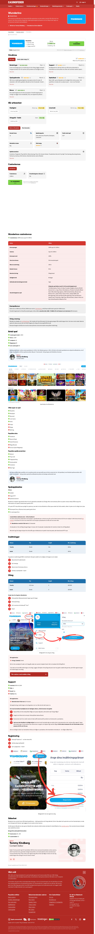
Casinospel (69, 6)
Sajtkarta (51, 904)
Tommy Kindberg (20, 843)
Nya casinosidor (12, 902)
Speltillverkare (11, 904)
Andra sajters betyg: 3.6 (23, 59)
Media (77, 6)
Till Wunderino (15, 182)
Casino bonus (19, 6)
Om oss (51, 897)
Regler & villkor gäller (68, 50)
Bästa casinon (12, 897)
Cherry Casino (32, 904)
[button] (84, 872)
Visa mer (12, 72)
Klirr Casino (31, 909)
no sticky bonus (25, 321)
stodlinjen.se (82, 50)
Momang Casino (33, 897)
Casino (10, 6)
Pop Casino (32, 899)
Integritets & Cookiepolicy (56, 902)
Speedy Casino (33, 902)
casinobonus (38, 308)
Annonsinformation (12, 34)
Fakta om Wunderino (14, 128)
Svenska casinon (20, 32)
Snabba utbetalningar (14, 899)
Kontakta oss (52, 899)
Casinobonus (12, 168)
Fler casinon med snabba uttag (20, 674)
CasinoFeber (11, 32)
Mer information (26, 128)
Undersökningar (44, 6)
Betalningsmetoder (57, 6)
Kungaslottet (32, 912)
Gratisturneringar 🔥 (32, 6)
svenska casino (65, 826)
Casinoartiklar (11, 907)
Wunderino (77, 43)
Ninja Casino (32, 907)
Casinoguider (11, 909)
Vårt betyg (11, 59)
